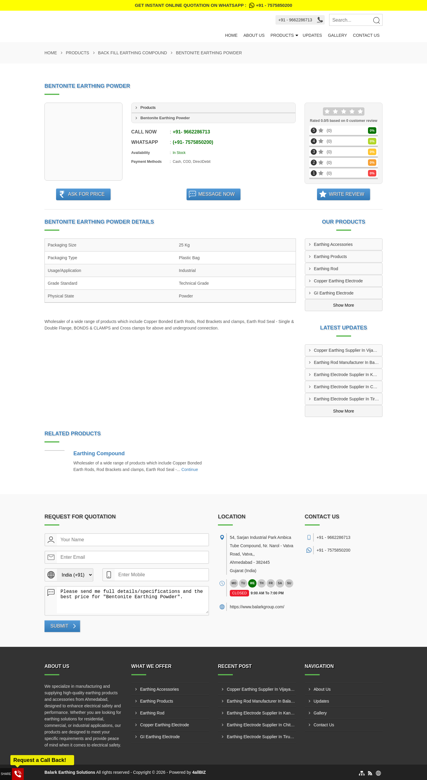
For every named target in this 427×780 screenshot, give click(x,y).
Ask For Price (86, 194)
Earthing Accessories (333, 244)
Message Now (216, 194)
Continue (189, 469)
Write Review (346, 194)
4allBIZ (199, 772)
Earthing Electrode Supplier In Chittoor (348, 386)
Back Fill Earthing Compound (132, 52)
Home (231, 35)
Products (282, 35)
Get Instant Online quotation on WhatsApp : (213, 5)
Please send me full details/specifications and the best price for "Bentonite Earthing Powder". (132, 600)
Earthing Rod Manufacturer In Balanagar (348, 362)
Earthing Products (330, 256)
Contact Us (366, 35)
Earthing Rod (326, 268)
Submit (59, 625)
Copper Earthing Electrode (338, 280)
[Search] (376, 20)
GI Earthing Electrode (334, 293)
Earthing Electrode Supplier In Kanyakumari (348, 374)
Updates (312, 35)
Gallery (337, 35)
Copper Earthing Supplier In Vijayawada (348, 350)
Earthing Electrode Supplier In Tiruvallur (348, 399)
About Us (254, 35)
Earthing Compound (99, 453)
